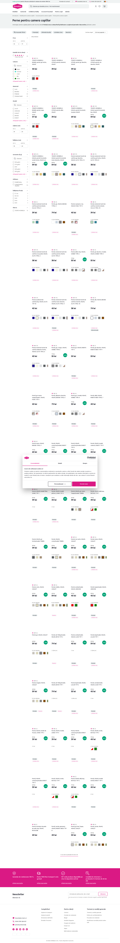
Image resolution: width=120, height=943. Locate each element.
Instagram (17, 929)
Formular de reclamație (70, 915)
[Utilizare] (20, 179)
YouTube (20, 929)
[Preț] (20, 38)
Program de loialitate (69, 923)
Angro (65, 928)
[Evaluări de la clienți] (20, 52)
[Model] (20, 101)
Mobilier (15, 11)
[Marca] (20, 207)
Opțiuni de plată (45, 915)
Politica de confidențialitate (94, 915)
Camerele (23, 11)
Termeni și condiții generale (94, 912)
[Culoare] (20, 61)
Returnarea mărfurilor (47, 918)
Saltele (67, 11)
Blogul (65, 918)
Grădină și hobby (34, 11)
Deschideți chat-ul (81, 1)
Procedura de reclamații (93, 918)
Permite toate (84, 484)
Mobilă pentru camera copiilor (27, 15)
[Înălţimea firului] (20, 190)
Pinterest (23, 929)
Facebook (13, 929)
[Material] (20, 86)
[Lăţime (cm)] (20, 125)
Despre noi (67, 925)
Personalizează (59, 484)
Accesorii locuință (47, 11)
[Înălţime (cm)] (20, 140)
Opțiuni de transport (46, 912)
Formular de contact (64, 1)
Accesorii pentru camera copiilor (44, 15)
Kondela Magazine (69, 920)
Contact (66, 912)
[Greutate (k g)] (20, 154)
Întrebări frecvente (46, 920)
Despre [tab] (85, 463)
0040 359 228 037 (95, 1)
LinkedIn (27, 929)
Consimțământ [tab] (35, 463)
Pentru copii (59, 11)
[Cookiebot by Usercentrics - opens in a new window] (88, 458)
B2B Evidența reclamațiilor (71, 931)
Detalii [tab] (60, 463)
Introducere (15, 15)
